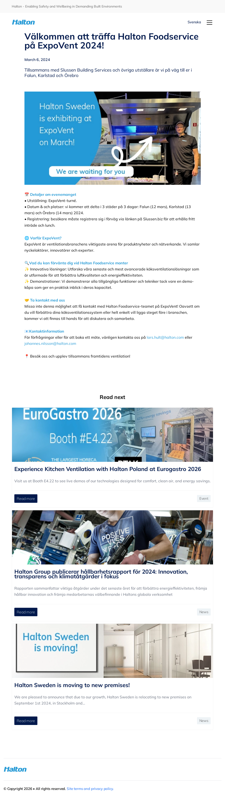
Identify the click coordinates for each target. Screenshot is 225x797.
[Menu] (209, 22)
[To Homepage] (28, 22)
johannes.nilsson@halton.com (50, 343)
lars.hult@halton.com (165, 337)
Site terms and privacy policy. (90, 788)
